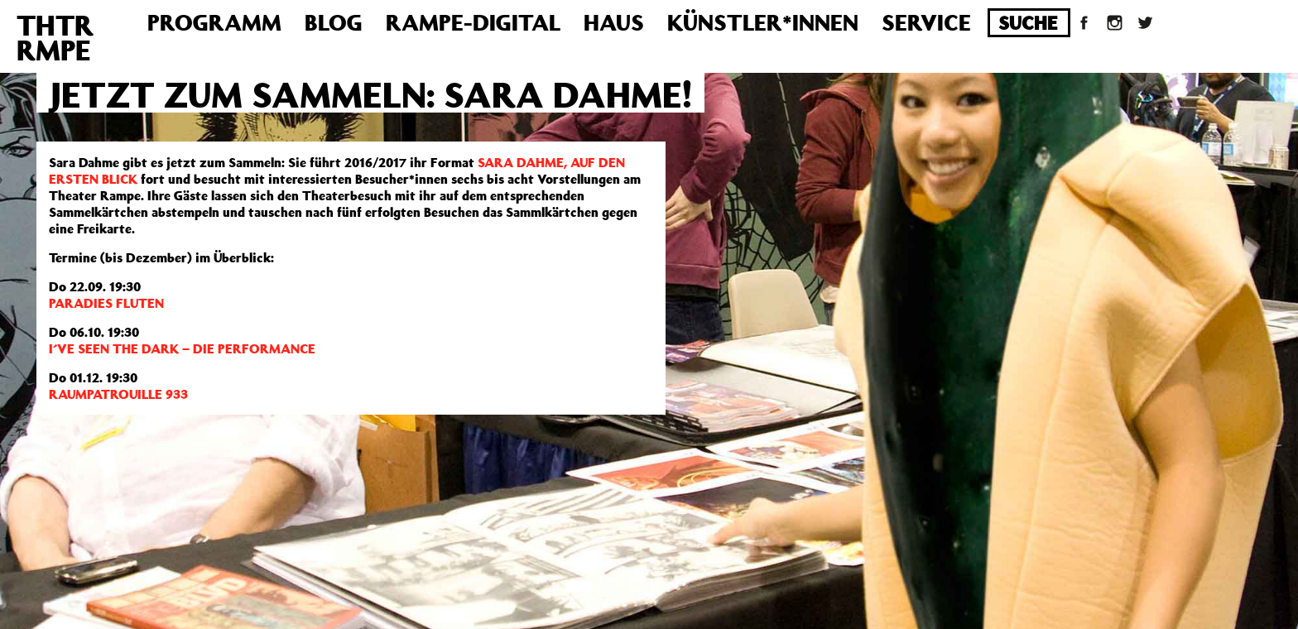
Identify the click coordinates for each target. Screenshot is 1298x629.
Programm (214, 21)
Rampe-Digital (473, 21)
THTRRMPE (55, 37)
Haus (614, 21)
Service (926, 21)
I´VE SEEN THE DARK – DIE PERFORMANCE (182, 348)
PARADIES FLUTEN (106, 303)
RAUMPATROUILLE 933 (118, 394)
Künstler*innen (762, 21)
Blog (334, 21)
